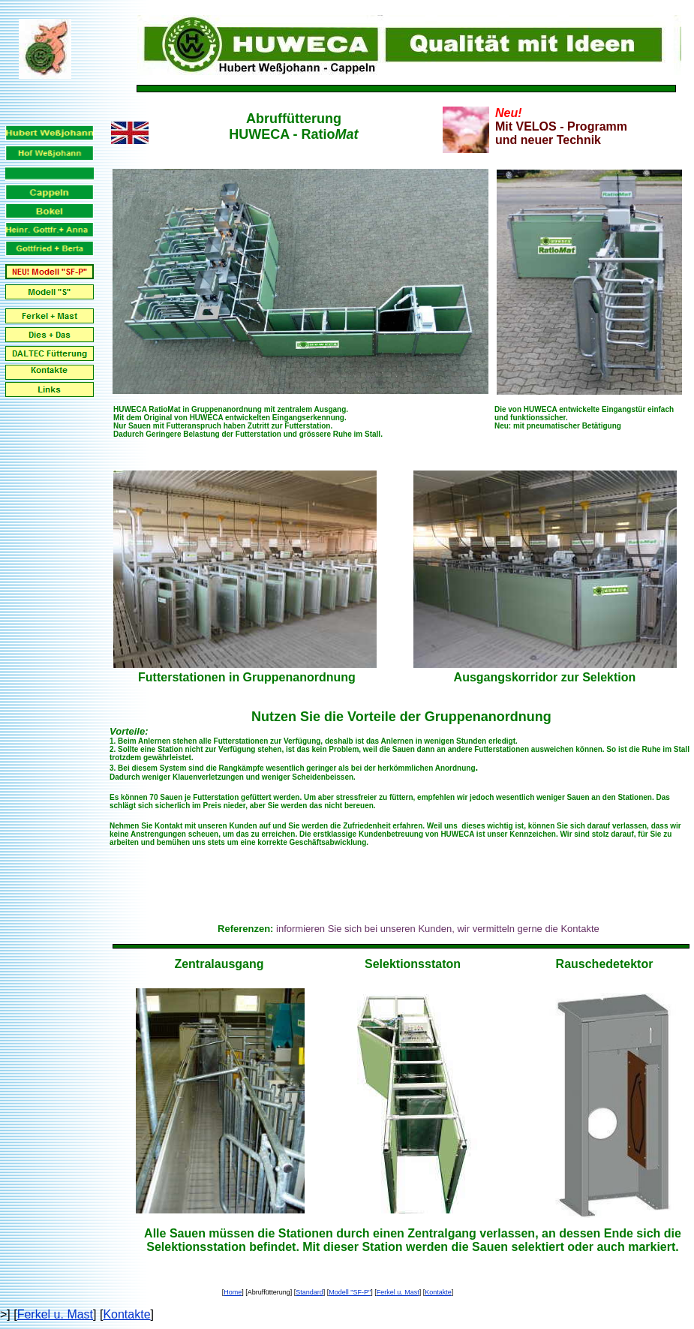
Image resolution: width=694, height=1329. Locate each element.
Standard (309, 1292)
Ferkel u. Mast (398, 1292)
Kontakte (438, 1292)
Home (233, 1292)
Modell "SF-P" (350, 1292)
